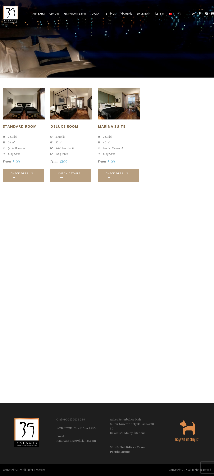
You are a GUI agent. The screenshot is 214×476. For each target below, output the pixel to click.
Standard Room (20, 126)
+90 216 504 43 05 (84, 428)
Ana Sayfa (39, 13)
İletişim (159, 13)
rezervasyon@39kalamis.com (76, 440)
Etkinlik (111, 13)
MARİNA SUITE (111, 126)
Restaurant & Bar (74, 13)
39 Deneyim (143, 13)
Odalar (54, 13)
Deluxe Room (64, 126)
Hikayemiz (126, 13)
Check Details (22, 175)
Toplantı (95, 13)
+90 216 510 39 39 (73, 419)
